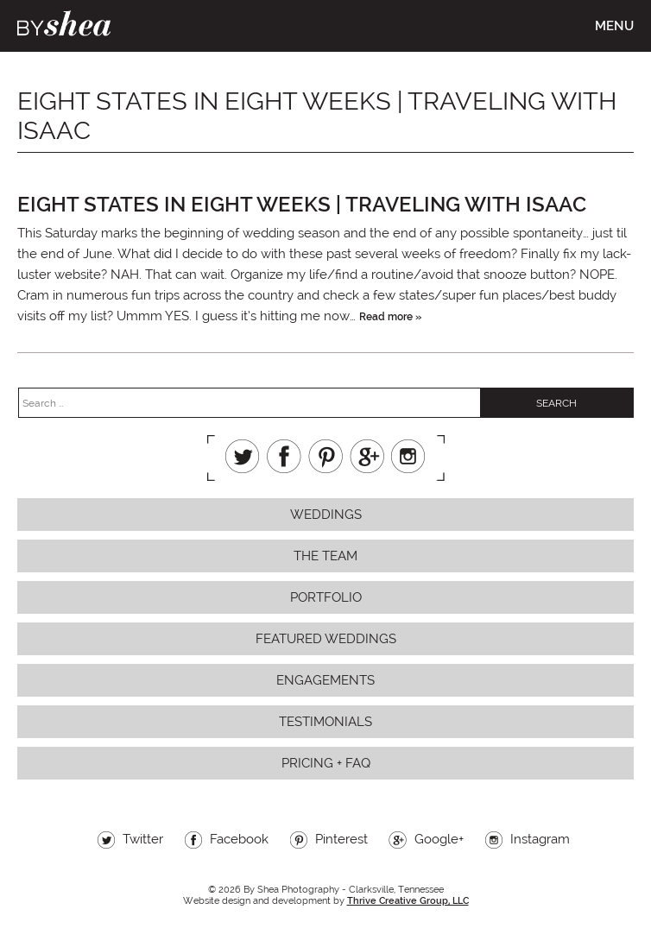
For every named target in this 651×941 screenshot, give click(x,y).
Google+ (367, 456)
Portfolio (326, 597)
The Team (325, 556)
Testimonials (325, 721)
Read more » (390, 317)
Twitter (242, 456)
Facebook (284, 456)
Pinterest (325, 456)
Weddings (326, 514)
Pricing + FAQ (325, 763)
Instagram (408, 456)
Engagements (325, 680)
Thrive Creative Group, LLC (408, 900)
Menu (614, 26)
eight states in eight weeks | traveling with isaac (301, 204)
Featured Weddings (326, 639)
